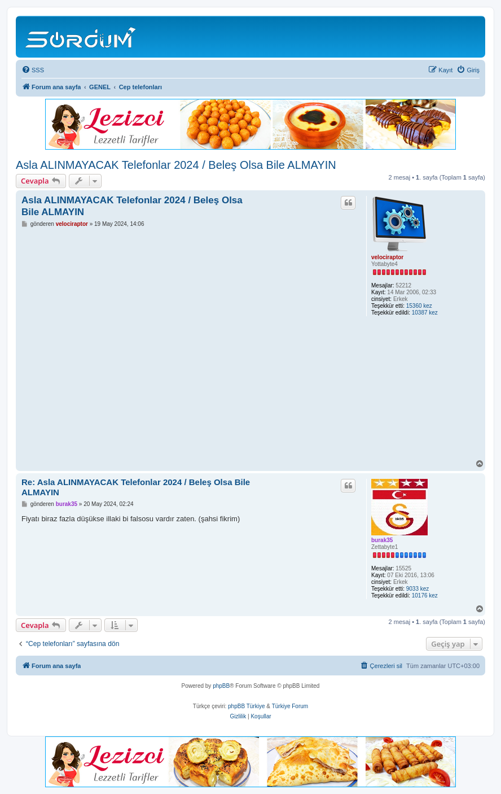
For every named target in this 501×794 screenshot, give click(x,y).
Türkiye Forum (290, 706)
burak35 (382, 540)
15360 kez (419, 306)
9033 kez (417, 589)
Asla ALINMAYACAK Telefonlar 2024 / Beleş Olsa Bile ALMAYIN (176, 165)
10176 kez (425, 595)
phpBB (221, 686)
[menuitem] (32, 70)
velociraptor (387, 257)
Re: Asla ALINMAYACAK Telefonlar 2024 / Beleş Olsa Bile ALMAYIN (135, 487)
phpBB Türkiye (246, 706)
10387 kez (425, 312)
